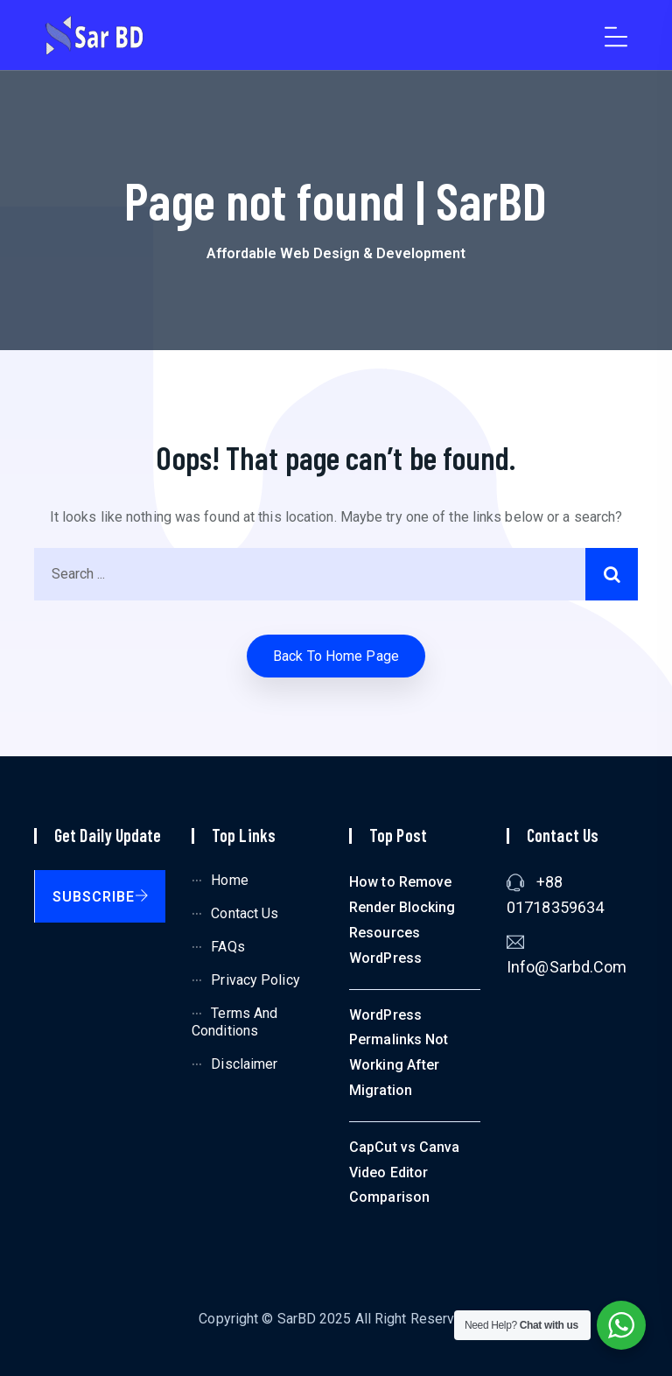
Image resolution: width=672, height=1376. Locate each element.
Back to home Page (336, 656)
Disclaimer (244, 1064)
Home (229, 880)
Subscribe (101, 896)
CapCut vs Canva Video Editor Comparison (404, 1172)
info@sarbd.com (566, 967)
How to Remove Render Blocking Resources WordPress (402, 919)
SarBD (297, 1318)
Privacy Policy (255, 980)
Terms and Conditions (234, 1022)
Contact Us (244, 913)
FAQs (227, 946)
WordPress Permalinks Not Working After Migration (398, 1053)
